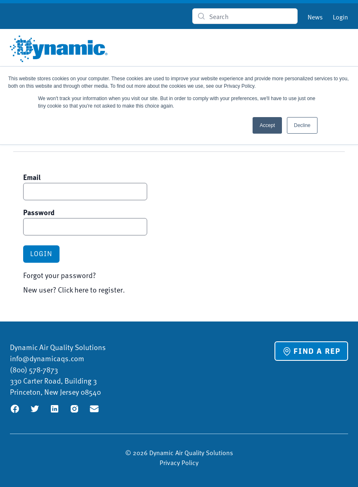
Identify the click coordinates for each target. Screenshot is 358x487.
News (315, 16)
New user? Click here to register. (74, 289)
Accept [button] (267, 125)
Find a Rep (311, 351)
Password (39, 212)
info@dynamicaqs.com (47, 358)
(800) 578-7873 (34, 369)
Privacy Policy (179, 462)
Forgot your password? (59, 275)
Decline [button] (302, 125)
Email (32, 177)
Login (340, 16)
